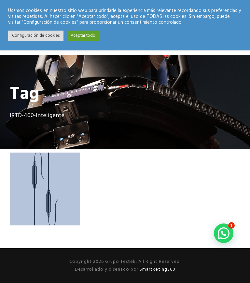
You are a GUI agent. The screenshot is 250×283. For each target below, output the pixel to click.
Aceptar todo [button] (83, 35)
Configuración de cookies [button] (36, 35)
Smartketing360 (156, 269)
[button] (223, 233)
